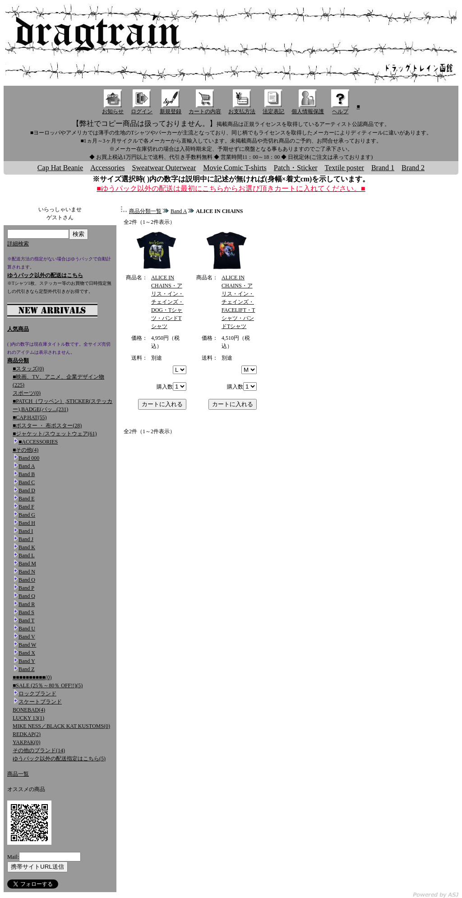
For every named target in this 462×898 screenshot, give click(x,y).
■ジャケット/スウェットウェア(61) (55, 433)
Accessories (107, 167)
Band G (26, 515)
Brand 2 (413, 167)
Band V (26, 637)
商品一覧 (18, 774)
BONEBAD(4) (29, 710)
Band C (26, 482)
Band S (26, 612)
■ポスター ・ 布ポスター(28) (47, 425)
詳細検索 (18, 244)
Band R (26, 604)
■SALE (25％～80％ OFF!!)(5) (48, 685)
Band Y (26, 661)
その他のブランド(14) (39, 750)
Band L (26, 555)
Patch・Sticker (296, 167)
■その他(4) (25, 450)
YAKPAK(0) (27, 742)
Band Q (26, 596)
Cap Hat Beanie (60, 167)
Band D (26, 490)
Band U (26, 628)
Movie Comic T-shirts (234, 167)
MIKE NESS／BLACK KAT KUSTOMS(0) (61, 726)
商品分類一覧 (145, 211)
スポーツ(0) (27, 393)
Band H (26, 523)
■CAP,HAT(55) (30, 417)
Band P (26, 588)
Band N (26, 572)
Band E (26, 498)
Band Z (26, 669)
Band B (26, 474)
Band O (26, 580)
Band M (27, 563)
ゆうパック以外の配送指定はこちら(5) (59, 758)
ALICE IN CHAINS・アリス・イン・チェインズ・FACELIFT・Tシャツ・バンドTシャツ (238, 301)
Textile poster (344, 167)
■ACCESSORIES (38, 442)
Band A (26, 466)
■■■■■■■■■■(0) (32, 677)
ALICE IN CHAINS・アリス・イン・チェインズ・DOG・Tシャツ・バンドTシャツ (167, 301)
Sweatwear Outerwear (164, 167)
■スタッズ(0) (28, 369)
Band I (25, 531)
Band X (26, 653)
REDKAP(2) (27, 734)
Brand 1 (382, 167)
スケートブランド (40, 702)
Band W (27, 645)
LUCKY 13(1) (28, 718)
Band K (26, 547)
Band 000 (28, 458)
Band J (25, 539)
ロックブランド (37, 693)
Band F (26, 507)
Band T (26, 620)
